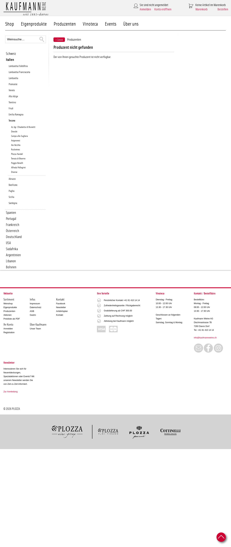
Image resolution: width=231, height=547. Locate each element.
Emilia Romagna (16, 114)
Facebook (60, 303)
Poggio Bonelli (17, 163)
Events (110, 24)
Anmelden (145, 9)
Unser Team (35, 328)
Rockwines (15, 149)
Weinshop (8, 303)
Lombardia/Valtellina (18, 66)
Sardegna (13, 203)
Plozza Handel (17, 154)
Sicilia (11, 197)
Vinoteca (90, 24)
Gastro (33, 315)
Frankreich (12, 225)
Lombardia (13, 78)
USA (8, 243)
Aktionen (7, 315)
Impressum (35, 303)
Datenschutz (35, 307)
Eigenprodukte (34, 24)
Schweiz (11, 54)
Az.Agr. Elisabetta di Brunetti (23, 127)
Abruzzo (12, 179)
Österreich (12, 231)
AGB (32, 311)
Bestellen (223, 9)
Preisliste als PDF (11, 319)
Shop (9, 24)
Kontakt (59, 315)
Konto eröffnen (162, 9)
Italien (10, 60)
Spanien (11, 213)
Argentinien (13, 255)
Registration (9, 332)
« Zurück (59, 40)
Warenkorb (201, 9)
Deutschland (14, 237)
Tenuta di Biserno (18, 158)
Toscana (12, 120)
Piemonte (13, 84)
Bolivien (11, 267)
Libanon (11, 261)
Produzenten (65, 24)
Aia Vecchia (15, 145)
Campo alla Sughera (19, 136)
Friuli (11, 108)
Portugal (11, 219)
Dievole (14, 131)
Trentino (12, 102)
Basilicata (13, 185)
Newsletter (61, 307)
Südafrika (12, 249)
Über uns (130, 24)
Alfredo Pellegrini (18, 167)
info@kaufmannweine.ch (205, 337)
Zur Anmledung (10, 391)
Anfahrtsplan (62, 311)
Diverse (14, 172)
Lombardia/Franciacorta (19, 72)
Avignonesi (15, 140)
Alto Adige (13, 96)
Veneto (12, 90)
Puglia (11, 191)
